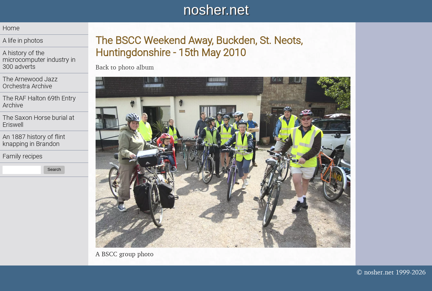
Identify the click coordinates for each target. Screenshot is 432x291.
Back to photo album (125, 67)
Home (11, 28)
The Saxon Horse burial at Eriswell (38, 121)
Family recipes (22, 156)
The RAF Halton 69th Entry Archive (39, 102)
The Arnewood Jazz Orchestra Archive (30, 83)
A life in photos (23, 40)
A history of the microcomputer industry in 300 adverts (39, 60)
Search (54, 169)
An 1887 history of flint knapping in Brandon (34, 140)
